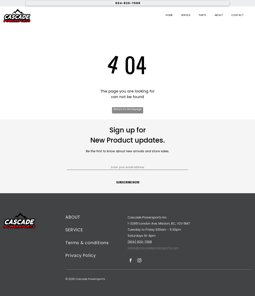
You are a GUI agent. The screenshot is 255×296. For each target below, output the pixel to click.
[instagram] (139, 260)
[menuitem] (170, 15)
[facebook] (131, 260)
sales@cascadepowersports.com (153, 248)
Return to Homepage (128, 109)
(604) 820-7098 (140, 242)
